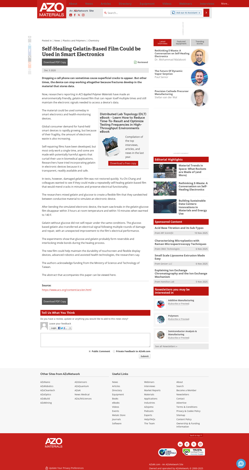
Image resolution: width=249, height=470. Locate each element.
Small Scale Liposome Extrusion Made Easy (180, 252)
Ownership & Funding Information (188, 425)
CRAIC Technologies (170, 245)
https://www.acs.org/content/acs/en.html (66, 290)
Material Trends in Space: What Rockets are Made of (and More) (193, 168)
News (57, 40)
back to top (196, 435)
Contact (180, 398)
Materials (149, 394)
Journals (116, 419)
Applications (150, 398)
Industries (149, 402)
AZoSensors (81, 382)
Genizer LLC (166, 256)
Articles (116, 386)
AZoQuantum (82, 386)
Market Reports (152, 390)
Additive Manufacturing (181, 291)
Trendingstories (200, 42)
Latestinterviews (162, 42)
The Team (149, 423)
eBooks (116, 402)
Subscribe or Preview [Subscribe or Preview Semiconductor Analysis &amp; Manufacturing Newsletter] (178, 328)
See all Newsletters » (166, 337)
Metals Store (118, 415)
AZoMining (46, 402)
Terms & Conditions (186, 406)
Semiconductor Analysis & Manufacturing (182, 324)
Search (180, 386)
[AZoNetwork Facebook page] (75, 15)
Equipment (118, 394)
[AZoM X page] (79, 15)
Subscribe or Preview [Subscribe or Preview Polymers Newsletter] (178, 310)
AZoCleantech (47, 390)
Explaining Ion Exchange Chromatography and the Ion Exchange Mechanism (180, 266)
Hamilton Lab (167, 272)
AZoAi (78, 390)
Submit (145, 356)
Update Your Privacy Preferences (64, 465)
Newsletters (182, 394)
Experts (148, 415)
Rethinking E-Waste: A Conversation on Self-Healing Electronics (192, 185)
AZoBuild (45, 398)
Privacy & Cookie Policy (188, 411)
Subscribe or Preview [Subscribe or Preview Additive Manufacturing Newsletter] (178, 294)
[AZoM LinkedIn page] (70, 15)
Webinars (149, 382)
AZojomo (148, 406)
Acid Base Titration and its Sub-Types (177, 225)
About (179, 382)
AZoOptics (45, 394)
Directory (116, 3)
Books (115, 398)
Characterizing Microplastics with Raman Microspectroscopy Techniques (179, 240)
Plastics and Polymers (74, 40)
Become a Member (186, 390)
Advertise (181, 402)
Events (115, 411)
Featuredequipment (181, 42)
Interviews (149, 386)
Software (116, 423)
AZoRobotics (46, 386)
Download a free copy (123, 163)
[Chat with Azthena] (241, 463)
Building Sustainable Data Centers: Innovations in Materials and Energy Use (193, 205)
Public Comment (101, 351)
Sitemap (180, 415)
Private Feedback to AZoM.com (133, 351)
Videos (115, 406)
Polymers (173, 306)
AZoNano (45, 382)
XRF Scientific (167, 230)
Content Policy (184, 419)
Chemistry (93, 40)
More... (204, 3)
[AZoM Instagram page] (83, 15)
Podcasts (149, 411)
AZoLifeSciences (83, 398)
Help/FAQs (149, 419)
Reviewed (143, 62)
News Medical (82, 394)
